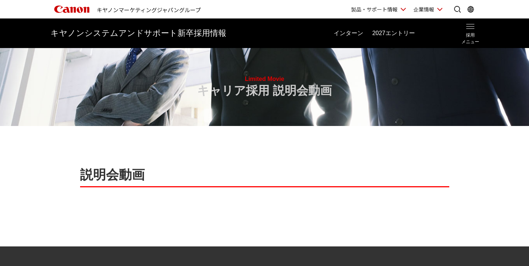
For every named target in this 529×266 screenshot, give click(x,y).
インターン (348, 33)
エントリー (393, 33)
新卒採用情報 (138, 33)
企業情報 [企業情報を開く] (423, 9)
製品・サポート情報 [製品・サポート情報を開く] (374, 9)
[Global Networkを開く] (470, 9)
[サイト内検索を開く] (457, 9)
